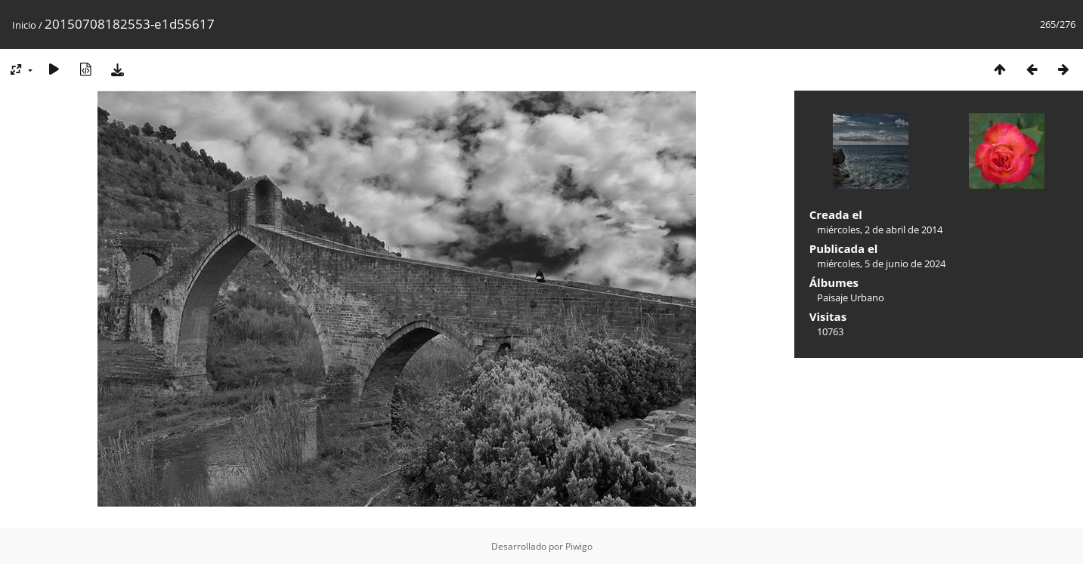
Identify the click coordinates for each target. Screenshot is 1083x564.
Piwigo (579, 546)
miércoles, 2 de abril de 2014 (879, 229)
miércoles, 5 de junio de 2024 (881, 263)
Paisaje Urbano (850, 297)
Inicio (24, 25)
